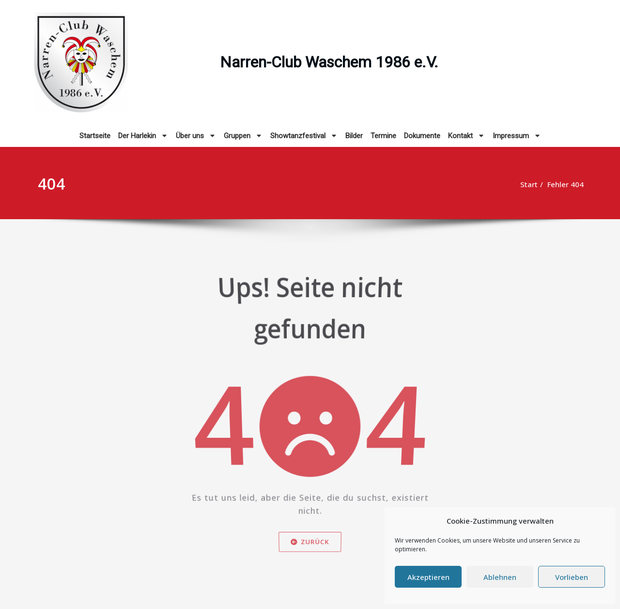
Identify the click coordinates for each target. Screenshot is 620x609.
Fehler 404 (556, 184)
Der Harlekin (143, 135)
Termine (383, 135)
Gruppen (243, 135)
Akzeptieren (428, 577)
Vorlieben (571, 577)
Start (519, 184)
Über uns (196, 135)
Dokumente (422, 135)
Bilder (354, 135)
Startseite (94, 135)
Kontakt (466, 135)
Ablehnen (499, 577)
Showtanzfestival (304, 135)
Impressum (517, 135)
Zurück (310, 545)
